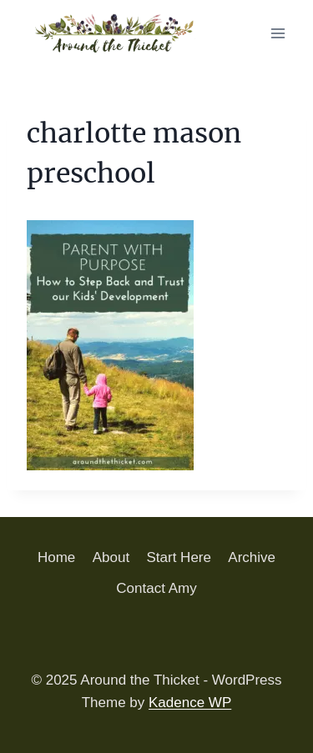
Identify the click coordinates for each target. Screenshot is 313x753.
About (111, 557)
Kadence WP (190, 702)
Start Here (179, 557)
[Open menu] (277, 33)
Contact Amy (156, 588)
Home (56, 557)
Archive (251, 557)
